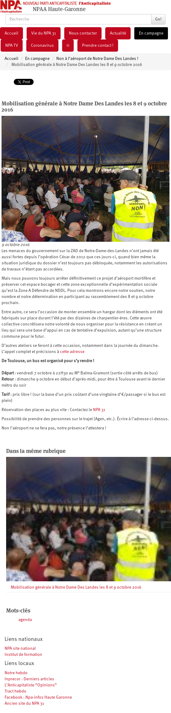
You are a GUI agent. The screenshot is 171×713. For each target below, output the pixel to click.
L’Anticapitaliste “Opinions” (31, 685)
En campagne (151, 33)
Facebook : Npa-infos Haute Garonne (38, 697)
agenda (25, 620)
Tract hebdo (15, 691)
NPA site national (20, 648)
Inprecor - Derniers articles (29, 679)
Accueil (11, 33)
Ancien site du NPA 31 (24, 703)
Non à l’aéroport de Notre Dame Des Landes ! (97, 59)
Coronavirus (42, 45)
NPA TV (11, 45)
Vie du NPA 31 (43, 33)
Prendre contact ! (97, 45)
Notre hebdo (16, 673)
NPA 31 (99, 410)
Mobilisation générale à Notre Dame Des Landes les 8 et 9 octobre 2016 (76, 587)
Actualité (118, 33)
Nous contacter (83, 33)
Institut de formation (23, 654)
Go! (158, 19)
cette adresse (72, 352)
